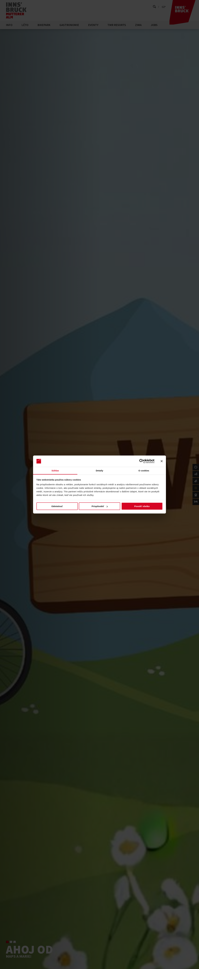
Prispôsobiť (100, 506)
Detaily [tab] (99, 470)
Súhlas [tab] (55, 470)
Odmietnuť (57, 506)
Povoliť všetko (142, 506)
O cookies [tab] (143, 470)
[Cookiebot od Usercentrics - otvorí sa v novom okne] (141, 461)
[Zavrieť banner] (162, 461)
